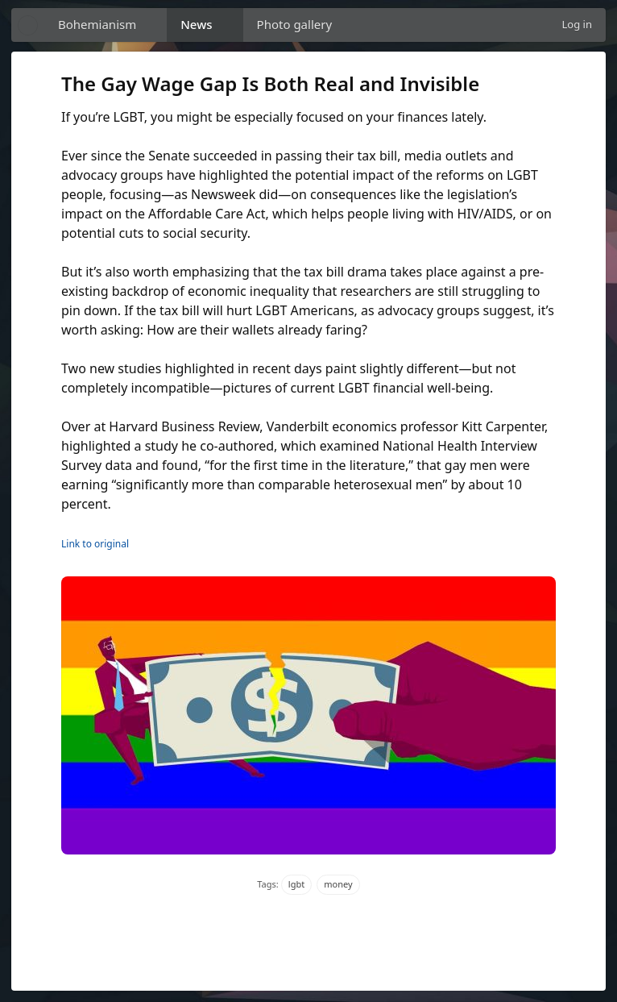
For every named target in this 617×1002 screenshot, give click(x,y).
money (338, 884)
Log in (577, 24)
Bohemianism (97, 24)
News (196, 24)
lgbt (296, 884)
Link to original (95, 544)
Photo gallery (295, 24)
